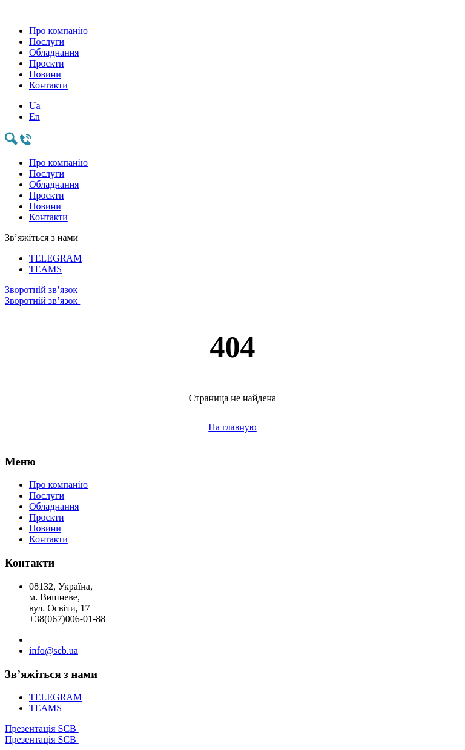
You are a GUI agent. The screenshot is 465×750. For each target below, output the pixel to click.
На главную (232, 427)
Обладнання (54, 52)
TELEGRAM (55, 258)
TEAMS (45, 269)
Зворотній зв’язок (232, 295)
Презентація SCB (232, 734)
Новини (45, 74)
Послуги (46, 41)
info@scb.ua (53, 650)
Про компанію (58, 30)
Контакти (48, 85)
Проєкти (46, 63)
